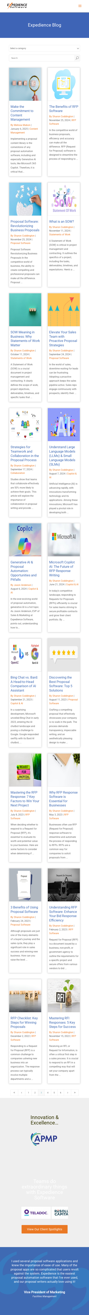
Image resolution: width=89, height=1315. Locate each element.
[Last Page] (75, 1092)
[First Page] (14, 1092)
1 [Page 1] (28, 1092)
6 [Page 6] (60, 1092)
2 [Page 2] (35, 1092)
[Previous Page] (21, 1092)
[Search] (41, 58)
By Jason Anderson (21, 585)
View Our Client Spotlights (44, 1229)
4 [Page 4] (47, 1092)
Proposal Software (20, 243)
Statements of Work (59, 234)
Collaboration (18, 473)
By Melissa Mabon (20, 125)
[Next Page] (67, 1092)
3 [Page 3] (41, 1092)
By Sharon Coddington (61, 116)
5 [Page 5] (54, 1092)
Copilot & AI (72, 584)
